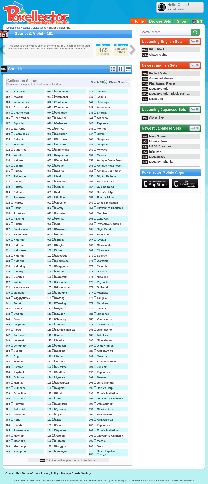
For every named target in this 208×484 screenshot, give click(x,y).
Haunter (60, 213)
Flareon (60, 440)
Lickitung (61, 292)
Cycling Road (105, 186)
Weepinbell (62, 91)
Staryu (59, 356)
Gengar (60, 218)
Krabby (59, 239)
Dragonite (103, 144)
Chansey (60, 319)
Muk (58, 192)
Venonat (19, 340)
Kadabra (19, 425)
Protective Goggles (109, 223)
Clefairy (18, 271)
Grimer (59, 186)
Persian (18, 366)
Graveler (60, 118)
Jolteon (60, 435)
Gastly (59, 208)
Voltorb (59, 250)
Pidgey (18, 170)
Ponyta (59, 128)
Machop (19, 435)
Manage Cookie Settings (76, 473)
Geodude (61, 112)
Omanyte (61, 451)
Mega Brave (153, 156)
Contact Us (12, 473)
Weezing (60, 303)
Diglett (18, 350)
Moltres (101, 128)
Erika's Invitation (107, 202)
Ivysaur (18, 96)
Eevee (59, 425)
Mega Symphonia (157, 161)
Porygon (60, 446)
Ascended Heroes (157, 78)
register (181, 9)
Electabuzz (62, 382)
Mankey (18, 382)
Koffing (59, 298)
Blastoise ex (21, 133)
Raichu (18, 223)
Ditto (58, 419)
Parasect (19, 335)
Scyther (60, 372)
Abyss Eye (153, 117)
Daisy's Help (105, 192)
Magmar (60, 388)
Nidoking (19, 266)
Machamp (20, 446)
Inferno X (151, 151)
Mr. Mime (61, 366)
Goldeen (60, 345)
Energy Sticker (106, 197)
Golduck (19, 377)
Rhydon (60, 313)
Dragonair (103, 139)
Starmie (60, 361)
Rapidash (61, 133)
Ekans (17, 208)
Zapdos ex (103, 123)
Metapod (19, 144)
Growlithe (20, 393)
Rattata (18, 186)
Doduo (59, 165)
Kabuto (101, 96)
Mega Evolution (156, 88)
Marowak (61, 276)
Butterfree (20, 149)
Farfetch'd (61, 160)
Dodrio (59, 170)
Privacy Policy (50, 473)
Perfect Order (154, 73)
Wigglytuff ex (22, 298)
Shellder (60, 197)
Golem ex (61, 123)
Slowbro (60, 144)
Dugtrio (18, 356)
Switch (101, 446)
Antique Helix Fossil (109, 165)
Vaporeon (61, 430)
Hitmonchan (62, 287)
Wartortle (19, 128)
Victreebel (61, 96)
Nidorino (19, 260)
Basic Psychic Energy (106, 453)
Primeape (20, 388)
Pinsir (59, 393)
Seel (58, 176)
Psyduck (19, 372)
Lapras (59, 414)
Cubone (60, 271)
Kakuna (18, 160)
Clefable (19, 276)
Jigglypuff (20, 292)
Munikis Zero (154, 141)
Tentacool (61, 102)
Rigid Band (104, 229)
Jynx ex (60, 377)
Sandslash (20, 234)
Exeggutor (61, 266)
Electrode (61, 255)
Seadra (59, 340)
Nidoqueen (20, 250)
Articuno (102, 118)
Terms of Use (30, 473)
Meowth (18, 361)
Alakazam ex (21, 430)
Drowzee (60, 229)
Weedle (18, 155)
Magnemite (62, 149)
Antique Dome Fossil (110, 160)
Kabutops (103, 102)
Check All (97, 82)
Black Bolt (152, 98)
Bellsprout (20, 451)
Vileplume (20, 324)
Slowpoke (61, 139)
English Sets (13, 27)
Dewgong (61, 181)
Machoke (19, 440)
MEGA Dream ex (156, 146)
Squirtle (18, 123)
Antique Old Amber (109, 170)
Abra (17, 419)
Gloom (18, 319)
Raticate (19, 192)
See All (195, 41)
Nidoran (19, 255)
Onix (58, 223)
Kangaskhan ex (65, 329)
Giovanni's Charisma (110, 208)
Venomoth (20, 345)
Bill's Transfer (105, 181)
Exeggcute (62, 260)
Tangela (60, 324)
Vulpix (18, 282)
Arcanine (19, 398)
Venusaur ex (21, 102)
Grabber (102, 213)
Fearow (18, 202)
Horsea (59, 335)
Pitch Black (153, 49)
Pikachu (19, 218)
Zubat (17, 303)
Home (139, 21)
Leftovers (103, 218)
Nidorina (19, 245)
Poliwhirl (19, 409)
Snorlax (102, 112)
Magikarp (61, 403)
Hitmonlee (61, 282)
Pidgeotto (20, 176)
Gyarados (61, 409)
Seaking (60, 350)
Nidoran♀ (20, 239)
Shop (181, 21)
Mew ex (101, 155)
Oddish (18, 313)
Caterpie (19, 139)
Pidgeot (18, 181)
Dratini (101, 133)
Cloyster (60, 202)
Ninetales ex (21, 287)
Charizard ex (21, 118)
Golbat (18, 308)
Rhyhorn (60, 308)
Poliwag (19, 403)
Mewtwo (102, 149)
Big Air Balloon (106, 176)
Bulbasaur (20, 91)
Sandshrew (21, 229)
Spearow (19, 197)
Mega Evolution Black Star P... (166, 93)
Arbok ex (19, 213)
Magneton (61, 155)
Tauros (59, 398)
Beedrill (18, 165)
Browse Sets (160, 21)
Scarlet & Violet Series (34, 27)
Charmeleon (21, 112)
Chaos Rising (154, 54)
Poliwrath (20, 414)
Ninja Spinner (155, 136)
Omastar (102, 91)
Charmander (21, 107)
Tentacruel (61, 107)
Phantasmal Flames (159, 83)
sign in (171, 9)
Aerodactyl (103, 107)
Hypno (59, 234)
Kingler (59, 245)
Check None (117, 82)
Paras (17, 329)
